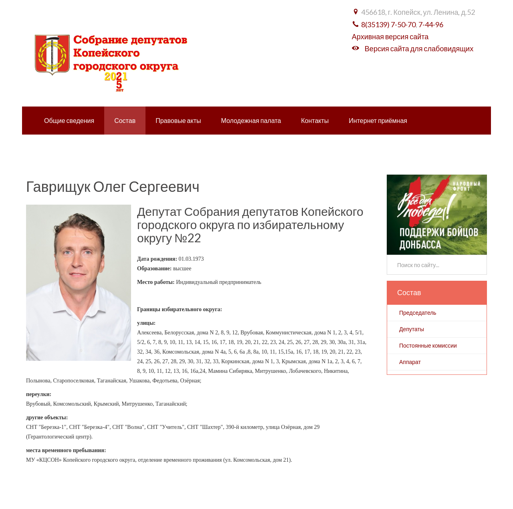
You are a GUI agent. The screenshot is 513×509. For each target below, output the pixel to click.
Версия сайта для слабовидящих (419, 48)
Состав (124, 120)
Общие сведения (69, 120)
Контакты (315, 120)
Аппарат (410, 361)
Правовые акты (178, 120)
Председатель (417, 312)
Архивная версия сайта (390, 36)
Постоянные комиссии (428, 345)
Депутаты (411, 329)
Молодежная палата (251, 120)
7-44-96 (430, 24)
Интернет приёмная (378, 120)
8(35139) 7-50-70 (388, 24)
